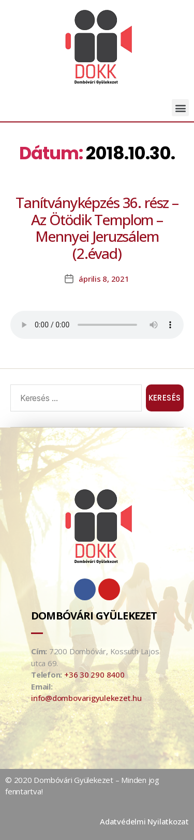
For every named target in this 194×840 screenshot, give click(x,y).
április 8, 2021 (104, 278)
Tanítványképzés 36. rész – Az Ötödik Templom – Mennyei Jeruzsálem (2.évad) (97, 228)
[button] (180, 107)
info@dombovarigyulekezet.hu (86, 698)
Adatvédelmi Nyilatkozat (144, 821)
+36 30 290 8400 (94, 674)
